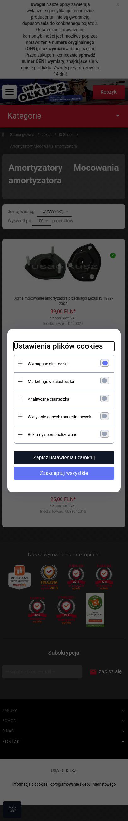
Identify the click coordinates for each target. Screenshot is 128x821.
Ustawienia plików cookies (58, 346)
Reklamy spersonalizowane (52, 434)
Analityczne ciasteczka (48, 399)
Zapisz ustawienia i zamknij (64, 458)
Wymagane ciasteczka (48, 363)
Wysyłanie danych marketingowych (59, 416)
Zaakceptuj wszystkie (64, 473)
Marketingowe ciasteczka (51, 381)
